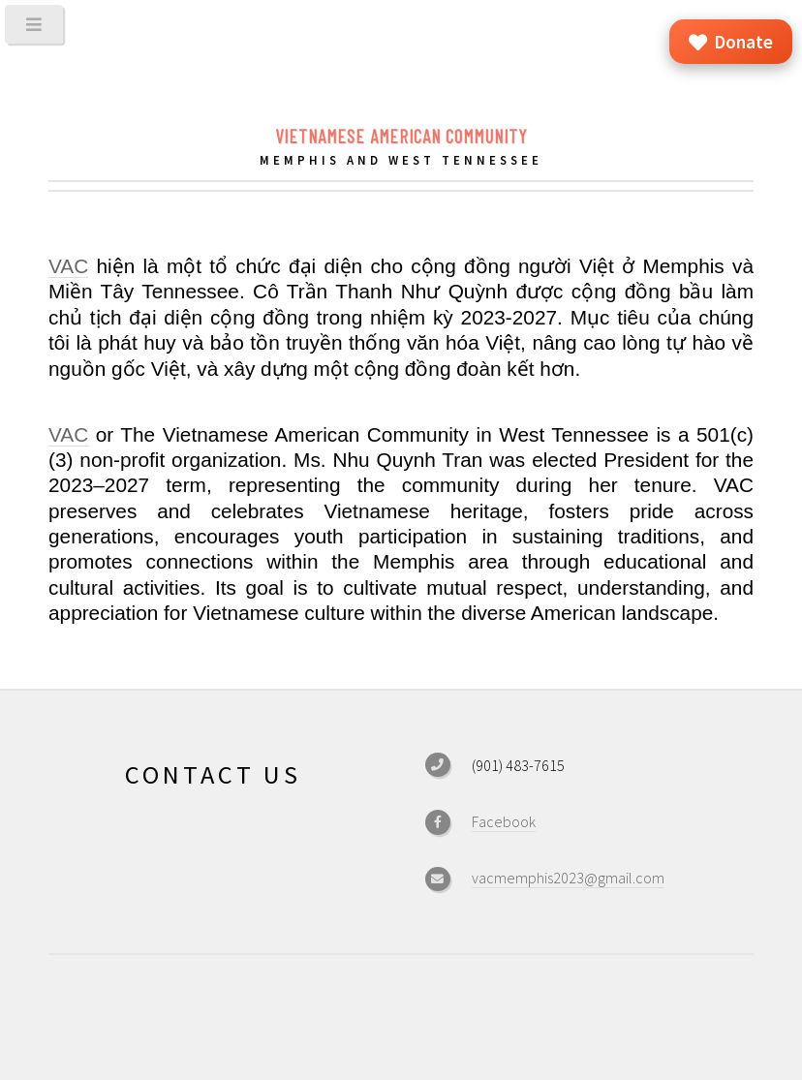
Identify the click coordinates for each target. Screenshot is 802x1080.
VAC (68, 266)
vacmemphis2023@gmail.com (568, 877)
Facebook (504, 821)
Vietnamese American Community (401, 136)
